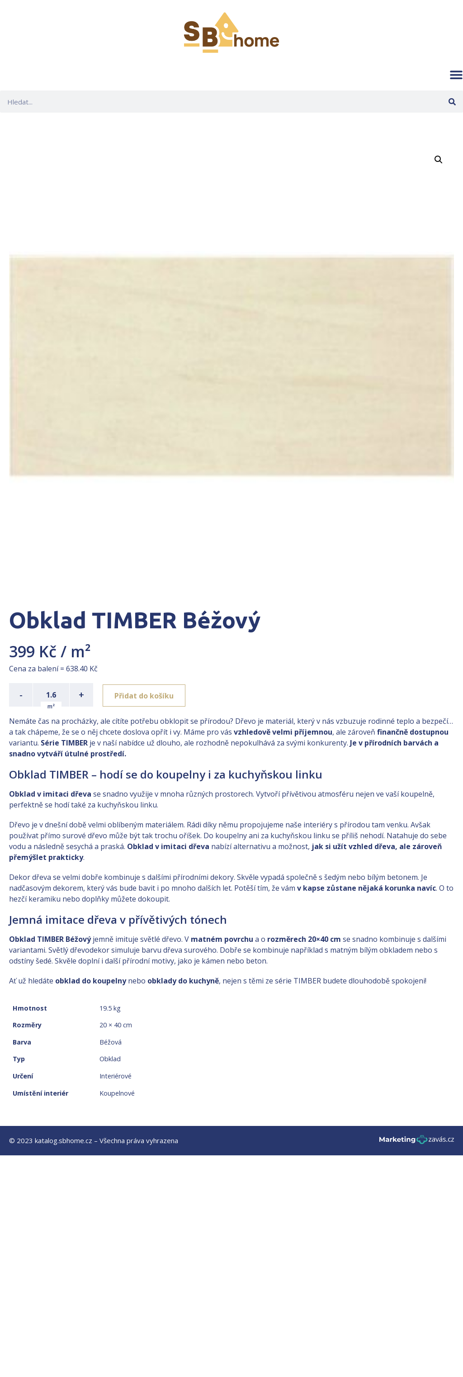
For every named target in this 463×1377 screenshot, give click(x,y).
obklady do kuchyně (183, 981)
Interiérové (115, 1076)
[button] (456, 74)
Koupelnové (117, 1093)
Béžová (110, 1042)
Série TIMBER (64, 743)
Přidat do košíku (145, 695)
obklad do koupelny (90, 981)
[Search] (452, 101)
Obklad (110, 1058)
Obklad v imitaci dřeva (50, 794)
